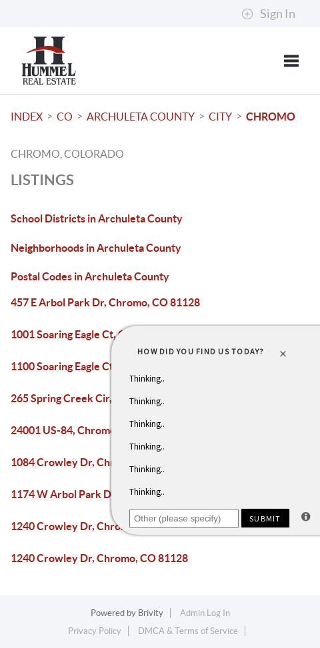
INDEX (27, 117)
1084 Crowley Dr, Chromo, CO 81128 (99, 462)
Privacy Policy (94, 631)
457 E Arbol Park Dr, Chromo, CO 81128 (105, 302)
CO (65, 117)
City (220, 117)
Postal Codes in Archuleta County (90, 276)
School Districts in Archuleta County (97, 218)
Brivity (150, 613)
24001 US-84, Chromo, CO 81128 (90, 430)
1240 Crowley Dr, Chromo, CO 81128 (99, 526)
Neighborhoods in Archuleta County (96, 248)
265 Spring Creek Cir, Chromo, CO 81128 (108, 398)
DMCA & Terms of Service (188, 631)
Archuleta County (141, 117)
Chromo (270, 117)
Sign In (268, 14)
